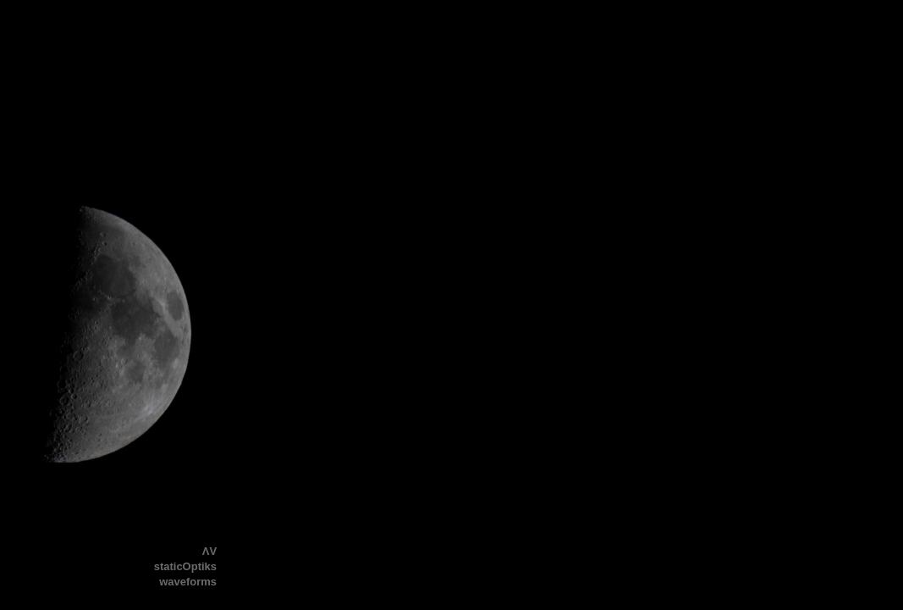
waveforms (188, 581)
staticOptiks (185, 566)
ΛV (209, 551)
